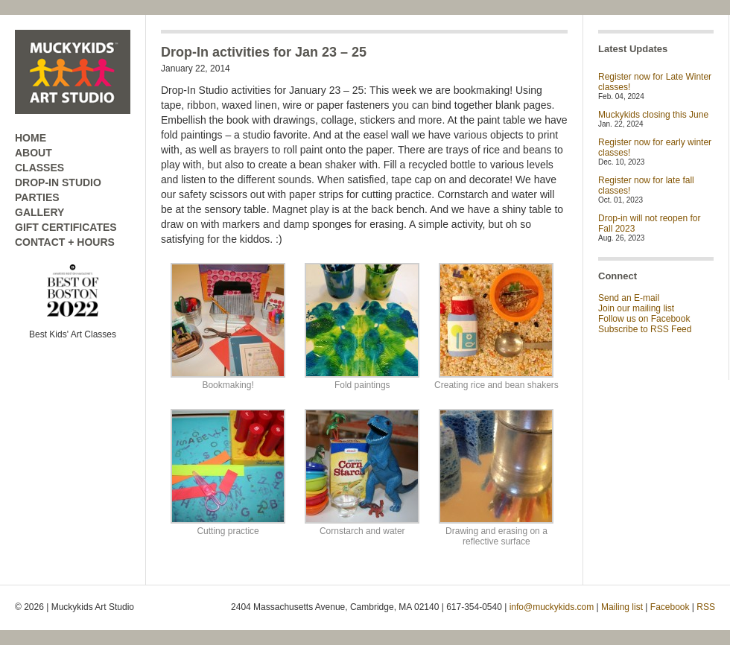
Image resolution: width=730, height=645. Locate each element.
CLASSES (39, 168)
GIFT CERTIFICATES (66, 227)
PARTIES (37, 197)
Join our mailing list (636, 308)
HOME (30, 138)
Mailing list (622, 607)
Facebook (670, 607)
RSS (705, 607)
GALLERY (39, 212)
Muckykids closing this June (653, 114)
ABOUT (33, 153)
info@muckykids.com (552, 607)
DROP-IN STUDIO (58, 182)
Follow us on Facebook (644, 319)
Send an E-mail (628, 298)
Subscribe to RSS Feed (644, 329)
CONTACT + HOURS (65, 242)
